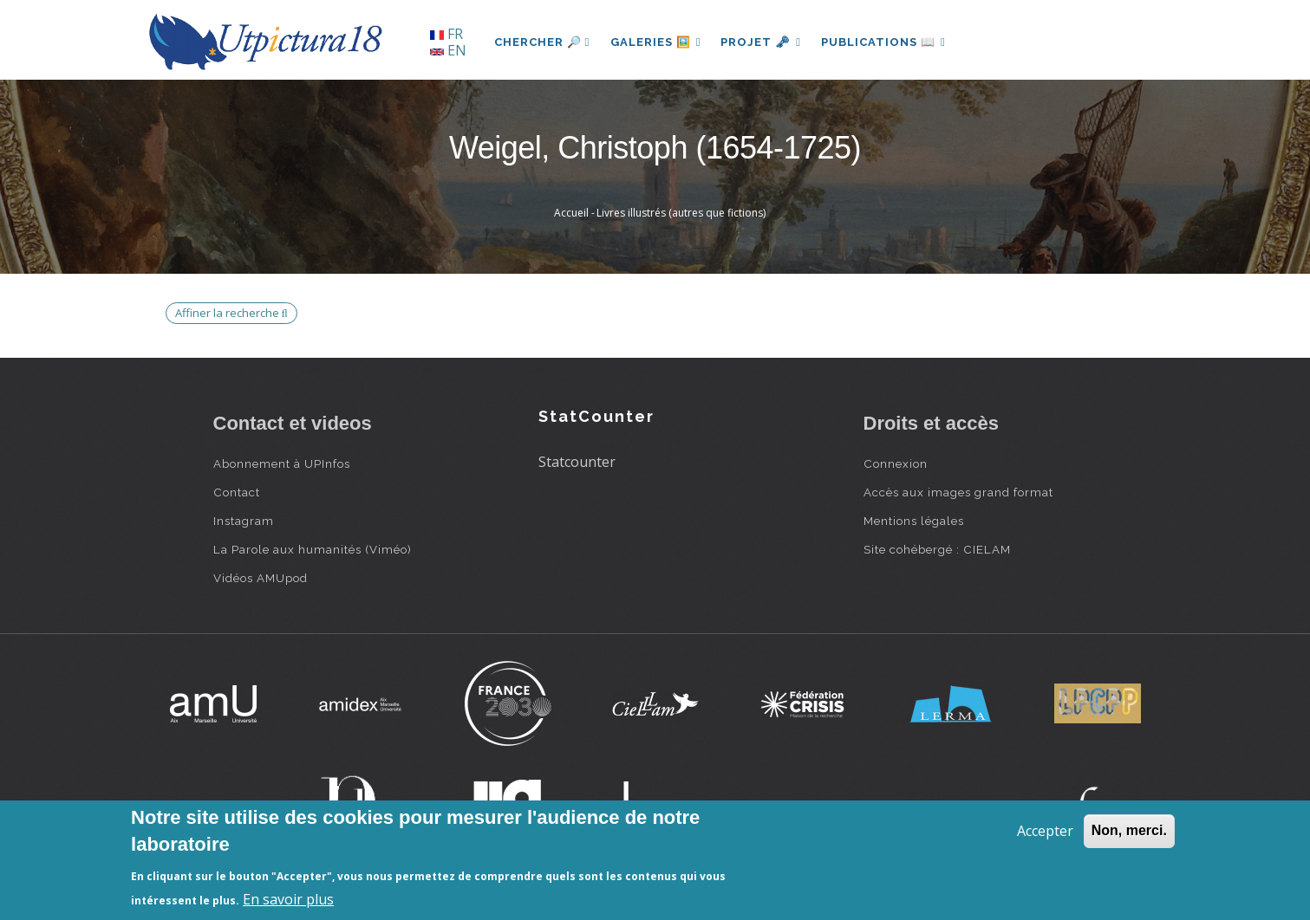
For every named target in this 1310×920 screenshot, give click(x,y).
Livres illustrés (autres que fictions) (681, 212)
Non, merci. (1129, 830)
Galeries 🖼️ (655, 42)
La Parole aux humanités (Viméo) (312, 549)
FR (446, 33)
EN (448, 50)
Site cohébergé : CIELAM (937, 549)
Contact (236, 492)
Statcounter (577, 461)
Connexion (896, 463)
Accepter (1045, 830)
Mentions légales (914, 521)
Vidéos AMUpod (260, 578)
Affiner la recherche (231, 313)
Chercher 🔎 (542, 42)
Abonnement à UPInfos (281, 463)
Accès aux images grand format (958, 492)
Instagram (243, 521)
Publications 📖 (886, 42)
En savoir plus (288, 899)
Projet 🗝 (762, 42)
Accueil (571, 212)
